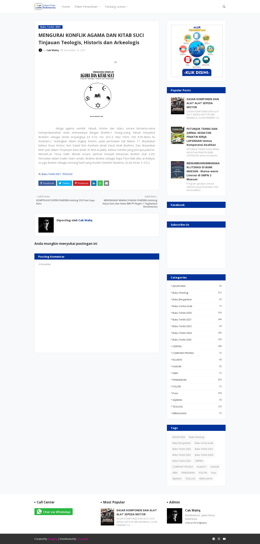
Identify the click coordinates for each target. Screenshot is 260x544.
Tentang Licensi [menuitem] (115, 6)
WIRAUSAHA (197, 413)
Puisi (197, 393)
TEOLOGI (67, 174)
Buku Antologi (197, 292)
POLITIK (197, 386)
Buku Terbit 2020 (197, 312)
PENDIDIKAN (197, 379)
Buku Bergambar (197, 299)
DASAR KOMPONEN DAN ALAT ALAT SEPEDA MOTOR (203, 103)
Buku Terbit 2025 (197, 339)
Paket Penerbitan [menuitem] (86, 6)
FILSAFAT (197, 359)
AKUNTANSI (197, 286)
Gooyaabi (82, 539)
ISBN (197, 373)
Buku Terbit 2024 (197, 333)
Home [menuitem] (66, 6)
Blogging (53, 539)
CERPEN (197, 346)
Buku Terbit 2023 (197, 326)
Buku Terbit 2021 (51, 174)
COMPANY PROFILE (197, 353)
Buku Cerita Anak (197, 306)
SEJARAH (197, 400)
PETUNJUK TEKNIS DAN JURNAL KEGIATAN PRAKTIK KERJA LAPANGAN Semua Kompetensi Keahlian (202, 137)
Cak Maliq (52, 50)
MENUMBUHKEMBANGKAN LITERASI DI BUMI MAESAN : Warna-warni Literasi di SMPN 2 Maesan (203, 171)
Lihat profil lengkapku (196, 522)
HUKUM (197, 366)
